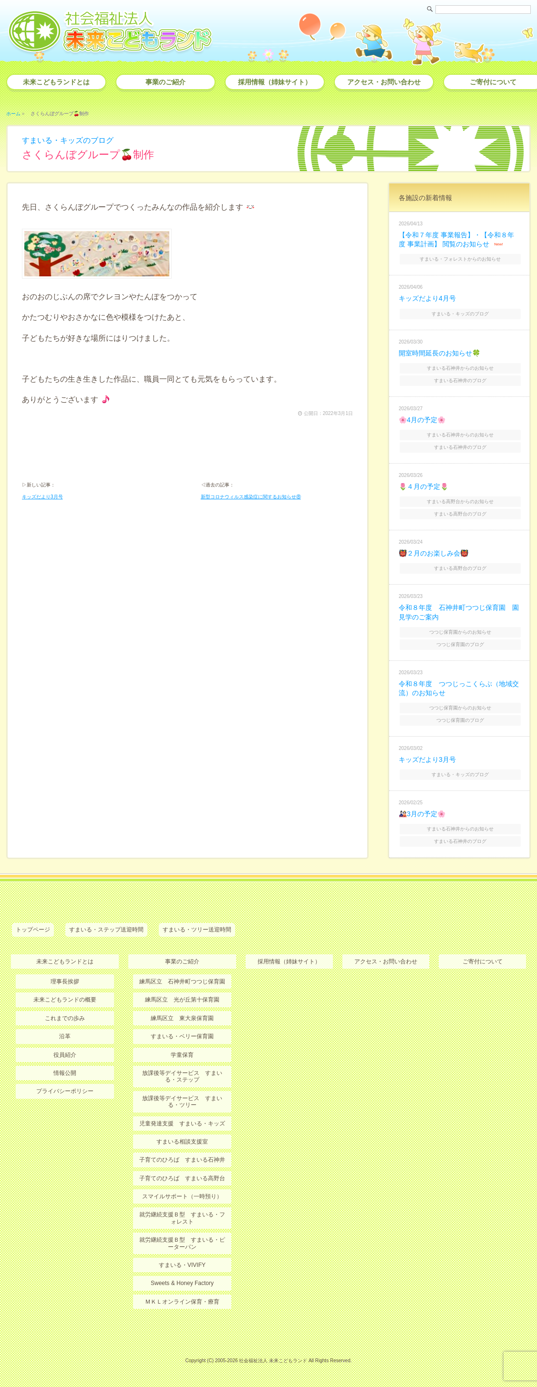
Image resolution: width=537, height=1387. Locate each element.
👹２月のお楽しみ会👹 (433, 553)
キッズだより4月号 (427, 298)
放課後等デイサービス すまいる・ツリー (182, 1101)
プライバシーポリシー (64, 1091)
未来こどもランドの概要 (64, 999)
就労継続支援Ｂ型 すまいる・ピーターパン (182, 1243)
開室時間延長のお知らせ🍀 (439, 353)
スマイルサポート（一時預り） (182, 1196)
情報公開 (64, 1073)
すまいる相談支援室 (182, 1141)
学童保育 (182, 1055)
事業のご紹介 (165, 82)
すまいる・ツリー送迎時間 (197, 929)
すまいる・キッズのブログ (68, 140)
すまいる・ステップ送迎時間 (106, 929)
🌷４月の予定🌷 (423, 486)
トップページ (33, 929)
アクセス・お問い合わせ (384, 82)
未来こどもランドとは (56, 82)
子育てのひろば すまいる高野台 (182, 1178)
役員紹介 (64, 1055)
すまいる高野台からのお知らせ (460, 501)
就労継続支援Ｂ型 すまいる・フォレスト (182, 1218)
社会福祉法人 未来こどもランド (273, 1360)
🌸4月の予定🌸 (422, 420)
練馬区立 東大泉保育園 (182, 1018)
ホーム (13, 113)
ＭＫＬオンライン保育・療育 (182, 1301)
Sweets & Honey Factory (182, 1283)
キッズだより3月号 (42, 496)
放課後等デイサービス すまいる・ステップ (182, 1076)
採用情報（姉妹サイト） (274, 82)
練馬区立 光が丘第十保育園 (182, 999)
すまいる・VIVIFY (182, 1265)
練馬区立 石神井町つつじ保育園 (182, 981)
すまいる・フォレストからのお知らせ (460, 259)
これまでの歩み (65, 1018)
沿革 (65, 1036)
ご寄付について (483, 961)
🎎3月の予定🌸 (422, 814)
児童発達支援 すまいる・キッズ (182, 1123)
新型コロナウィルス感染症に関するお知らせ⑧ (251, 496)
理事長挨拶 (65, 981)
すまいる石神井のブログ (460, 380)
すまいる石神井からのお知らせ (460, 368)
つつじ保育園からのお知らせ (460, 632)
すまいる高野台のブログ (460, 513)
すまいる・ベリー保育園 (182, 1036)
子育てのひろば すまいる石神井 (182, 1159)
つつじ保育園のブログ (460, 644)
